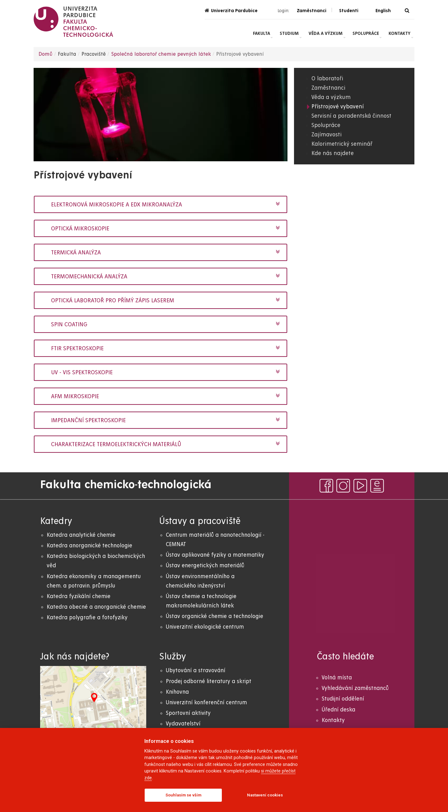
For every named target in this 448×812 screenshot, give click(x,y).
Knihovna (177, 692)
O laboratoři (327, 79)
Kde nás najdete (332, 153)
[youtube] (360, 486)
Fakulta (261, 33)
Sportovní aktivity (188, 713)
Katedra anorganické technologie (89, 546)
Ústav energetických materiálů (205, 566)
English (383, 10)
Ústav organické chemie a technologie (214, 616)
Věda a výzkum (326, 33)
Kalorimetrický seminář (341, 144)
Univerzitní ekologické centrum (205, 627)
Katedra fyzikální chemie (78, 596)
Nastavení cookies (265, 795)
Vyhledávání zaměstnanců (355, 688)
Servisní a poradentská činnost (351, 116)
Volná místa (337, 678)
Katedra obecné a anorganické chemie (96, 607)
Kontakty (399, 33)
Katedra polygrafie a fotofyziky (87, 618)
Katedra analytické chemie (81, 535)
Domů (46, 54)
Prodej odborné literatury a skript (208, 681)
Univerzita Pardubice (231, 10)
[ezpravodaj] (377, 486)
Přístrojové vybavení (337, 107)
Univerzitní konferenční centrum (206, 703)
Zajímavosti (326, 135)
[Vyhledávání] (407, 10)
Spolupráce (365, 33)
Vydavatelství (183, 724)
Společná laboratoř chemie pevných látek (161, 54)
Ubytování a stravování (195, 670)
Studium (289, 33)
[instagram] (343, 486)
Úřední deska (338, 710)
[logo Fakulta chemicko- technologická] (74, 22)
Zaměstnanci (328, 88)
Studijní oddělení (343, 699)
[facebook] (326, 486)
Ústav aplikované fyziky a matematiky (215, 555)
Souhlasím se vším (183, 795)
